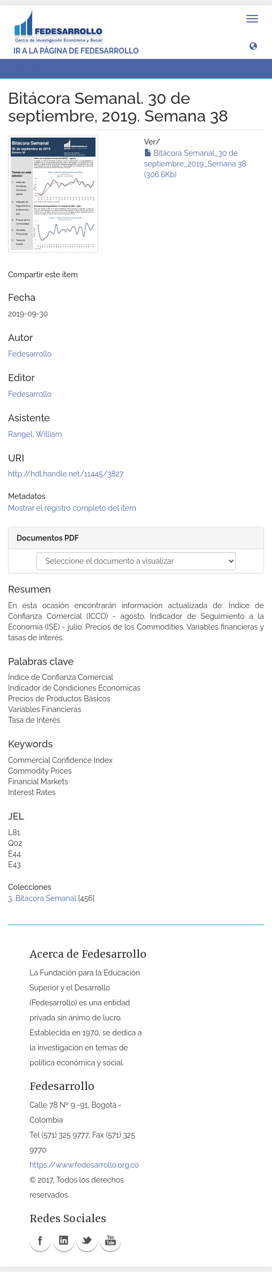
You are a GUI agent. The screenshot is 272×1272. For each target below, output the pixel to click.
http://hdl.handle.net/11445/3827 (65, 474)
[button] (253, 45)
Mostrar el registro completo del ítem (72, 508)
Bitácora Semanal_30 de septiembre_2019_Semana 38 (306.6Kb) (195, 164)
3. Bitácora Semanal (42, 898)
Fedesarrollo (30, 354)
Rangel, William (35, 434)
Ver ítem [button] (34, 68)
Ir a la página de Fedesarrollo (76, 51)
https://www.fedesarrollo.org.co (84, 1165)
